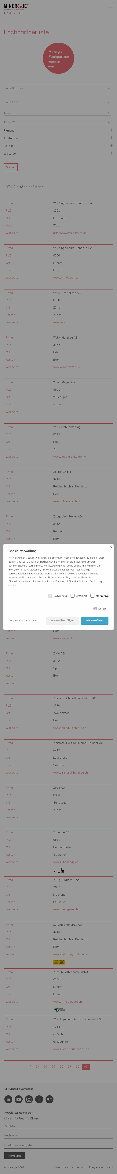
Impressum (32, 620)
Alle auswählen (94, 620)
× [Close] (111, 547)
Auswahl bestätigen (62, 620)
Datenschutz (16, 620)
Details (102, 608)
